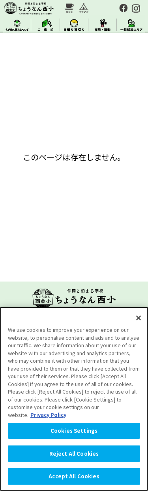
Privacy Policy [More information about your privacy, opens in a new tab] (48, 415)
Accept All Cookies (74, 476)
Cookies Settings (74, 430)
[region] (74, 399)
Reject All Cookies (74, 453)
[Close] (138, 318)
